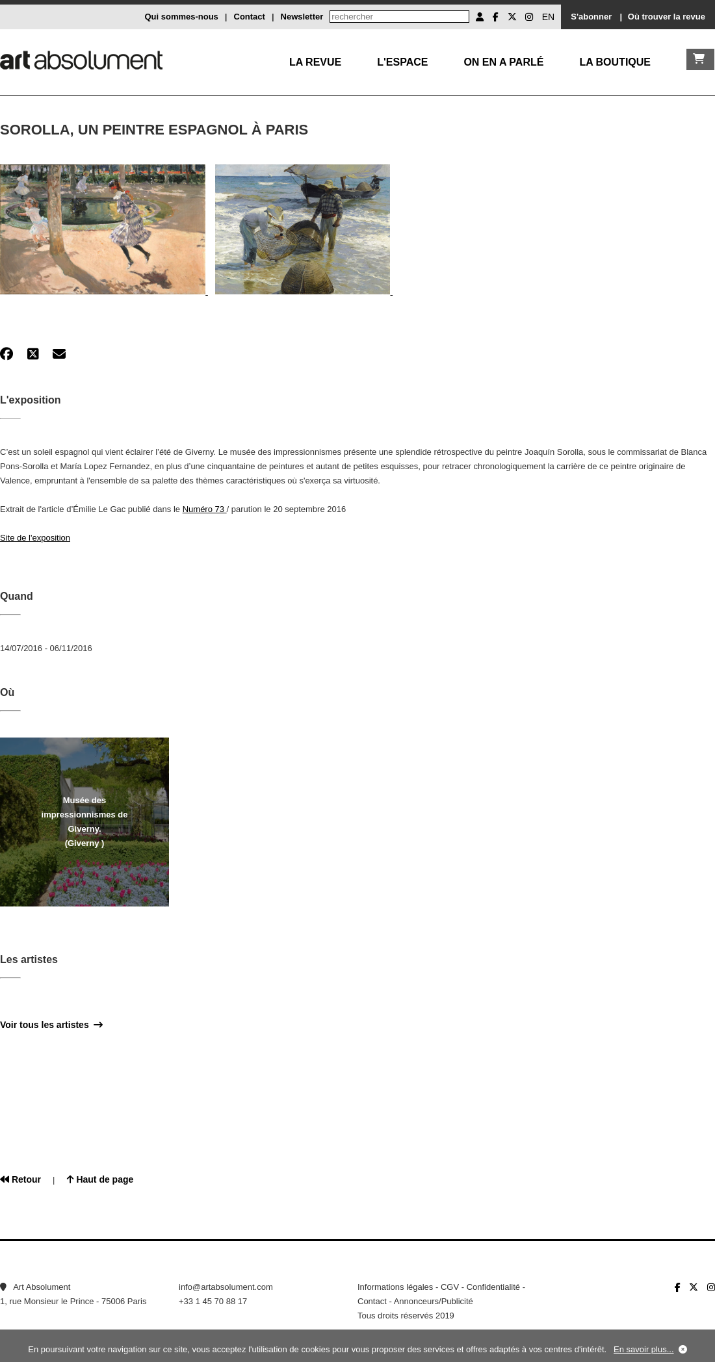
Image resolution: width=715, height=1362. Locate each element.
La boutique (615, 62)
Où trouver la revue (666, 16)
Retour (20, 1179)
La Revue (315, 62)
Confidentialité (493, 1287)
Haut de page (100, 1179)
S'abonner (591, 16)
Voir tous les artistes (51, 1025)
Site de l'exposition (35, 538)
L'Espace (402, 62)
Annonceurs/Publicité (433, 1301)
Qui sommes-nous (181, 16)
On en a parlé (503, 62)
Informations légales (395, 1287)
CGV (450, 1287)
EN (548, 17)
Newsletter (302, 16)
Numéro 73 (205, 509)
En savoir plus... (644, 1349)
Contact (249, 16)
